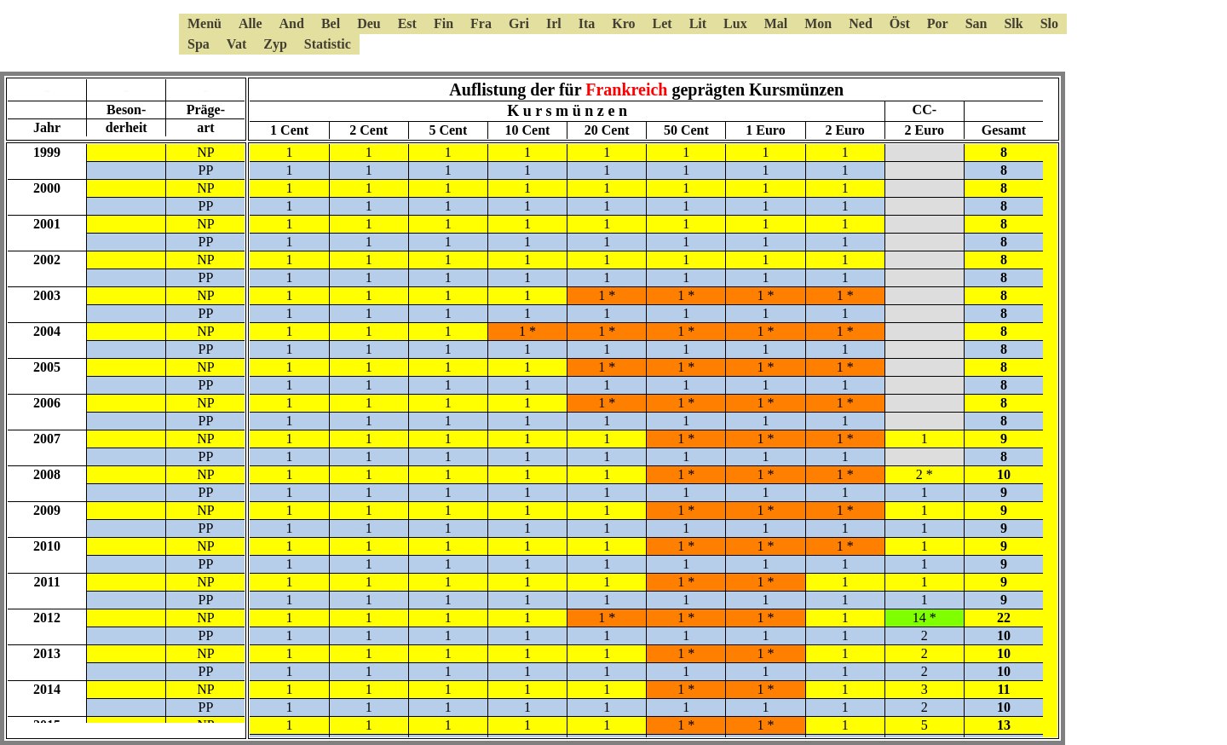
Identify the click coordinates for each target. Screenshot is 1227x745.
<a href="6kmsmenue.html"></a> (613, 34)
